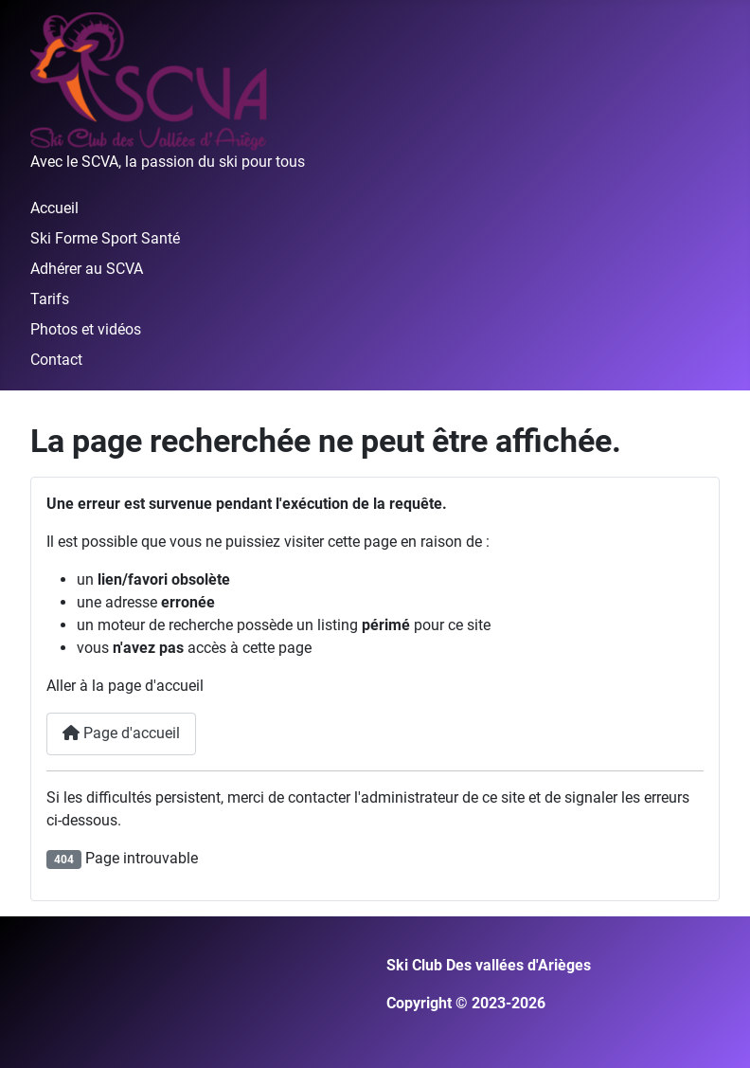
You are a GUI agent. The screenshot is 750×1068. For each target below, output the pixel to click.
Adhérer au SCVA (86, 269)
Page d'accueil (121, 733)
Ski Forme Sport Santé (105, 238)
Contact (56, 360)
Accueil (54, 208)
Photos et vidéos (85, 329)
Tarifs (49, 299)
